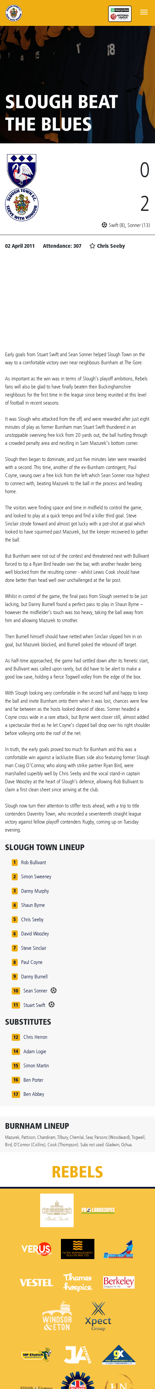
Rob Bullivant (33, 862)
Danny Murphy (35, 891)
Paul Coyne (32, 962)
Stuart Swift (34, 1005)
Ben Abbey (33, 1094)
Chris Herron (35, 1037)
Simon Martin (36, 1065)
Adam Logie (34, 1051)
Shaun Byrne (33, 905)
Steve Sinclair (33, 948)
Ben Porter (33, 1080)
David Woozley (35, 933)
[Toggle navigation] (144, 11)
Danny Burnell (34, 976)
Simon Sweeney (36, 876)
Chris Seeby (32, 919)
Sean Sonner (35, 990)
